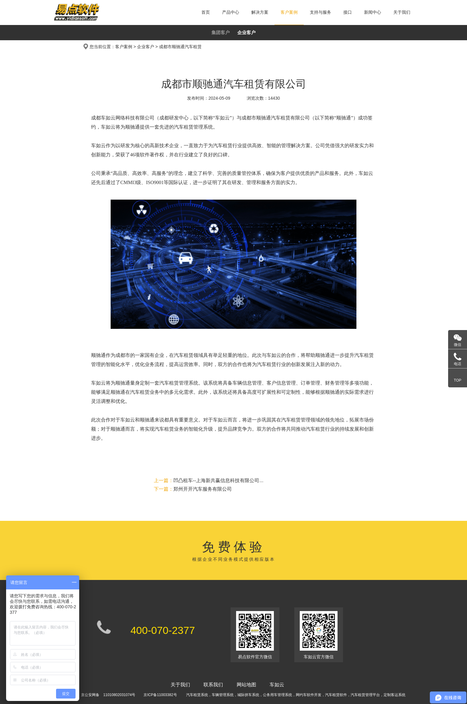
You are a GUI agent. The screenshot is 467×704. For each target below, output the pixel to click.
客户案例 (289, 12)
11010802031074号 (119, 695)
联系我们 (213, 684)
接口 (347, 12)
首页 (205, 12)
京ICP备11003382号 (160, 695)
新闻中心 (372, 12)
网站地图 (246, 684)
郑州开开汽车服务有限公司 (193, 489)
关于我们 (401, 12)
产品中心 (230, 12)
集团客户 (220, 32)
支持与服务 (320, 12)
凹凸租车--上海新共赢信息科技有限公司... (209, 480)
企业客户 (246, 32)
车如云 (277, 684)
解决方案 (259, 12)
